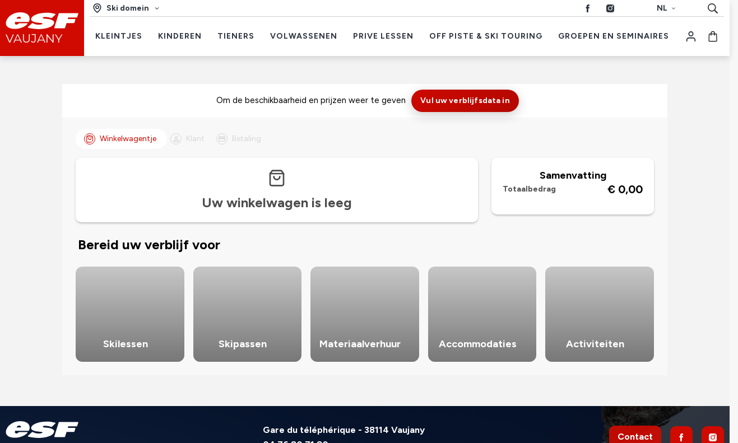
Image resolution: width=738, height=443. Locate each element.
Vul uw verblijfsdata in (464, 100)
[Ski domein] (126, 8)
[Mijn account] (691, 36)
